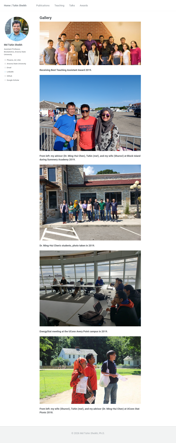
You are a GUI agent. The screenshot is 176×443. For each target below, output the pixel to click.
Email (7, 67)
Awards (84, 5)
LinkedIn (9, 72)
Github (8, 76)
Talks (72, 5)
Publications (43, 5)
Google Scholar (11, 80)
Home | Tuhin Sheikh (15, 5)
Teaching (59, 5)
